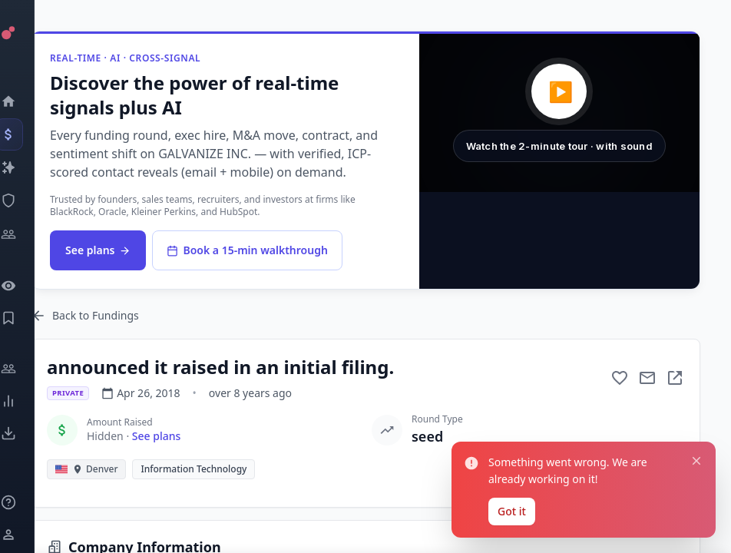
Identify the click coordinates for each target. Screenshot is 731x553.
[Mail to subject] (647, 378)
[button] (559, 113)
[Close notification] (696, 461)
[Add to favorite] (619, 378)
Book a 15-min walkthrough (247, 250)
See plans (98, 250)
